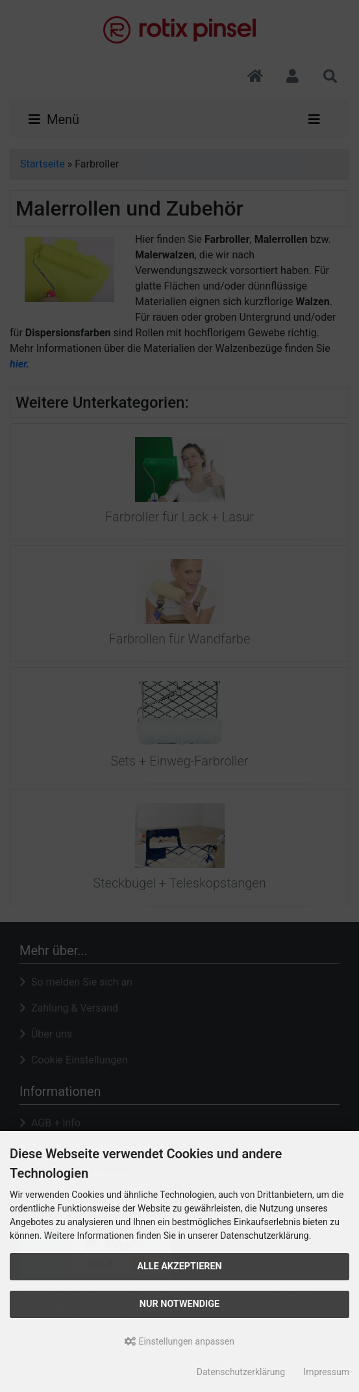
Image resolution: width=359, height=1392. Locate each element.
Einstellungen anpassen (179, 1341)
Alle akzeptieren (179, 1266)
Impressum (326, 1372)
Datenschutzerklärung (241, 1372)
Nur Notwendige (179, 1304)
